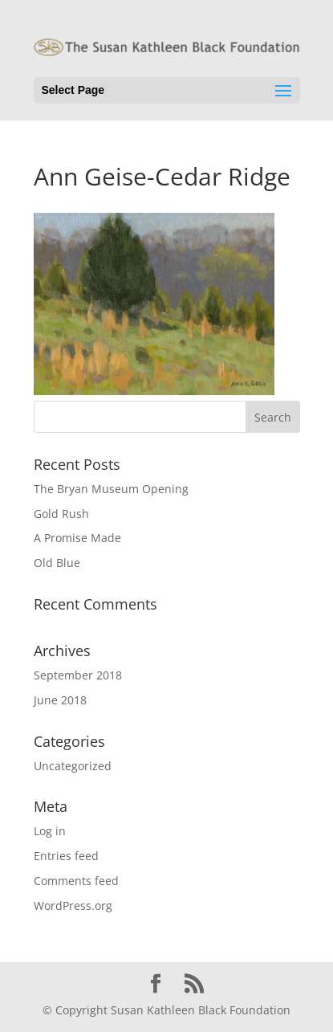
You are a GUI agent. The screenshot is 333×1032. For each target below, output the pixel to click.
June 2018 (60, 700)
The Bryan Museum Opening (111, 488)
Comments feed (76, 880)
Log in (50, 830)
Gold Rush (61, 513)
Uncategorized (73, 765)
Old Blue (57, 562)
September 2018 (78, 675)
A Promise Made (77, 537)
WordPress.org (73, 905)
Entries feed (66, 855)
